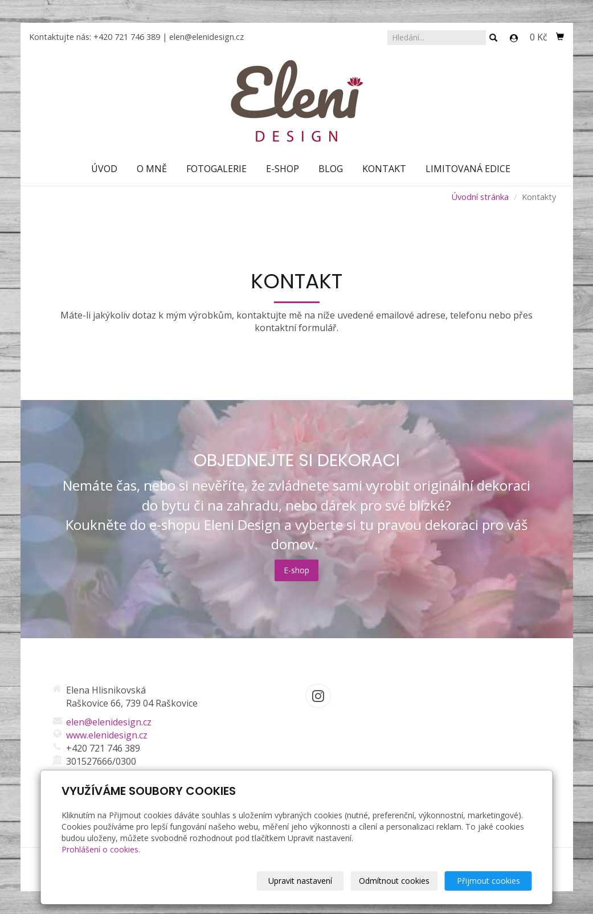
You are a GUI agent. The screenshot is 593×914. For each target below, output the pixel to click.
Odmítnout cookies (394, 880)
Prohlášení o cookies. (101, 849)
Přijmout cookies (488, 880)
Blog (330, 168)
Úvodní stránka (480, 196)
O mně (152, 168)
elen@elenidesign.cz (206, 36)
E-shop (282, 168)
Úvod (104, 168)
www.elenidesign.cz (107, 735)
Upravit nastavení (300, 880)
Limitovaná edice (468, 168)
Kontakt (384, 168)
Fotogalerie (216, 168)
